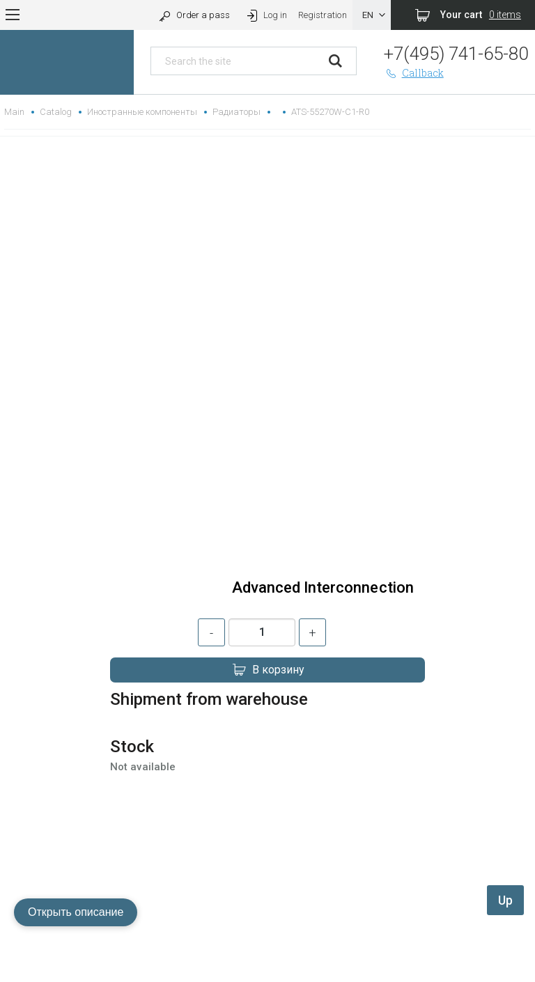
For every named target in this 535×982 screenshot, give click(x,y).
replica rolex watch (267, 930)
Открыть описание (75, 912)
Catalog (56, 112)
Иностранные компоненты (141, 112)
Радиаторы (236, 112)
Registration (322, 15)
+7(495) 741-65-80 (456, 53)
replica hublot (267, 963)
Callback (414, 72)
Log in (266, 15)
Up (505, 900)
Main (14, 112)
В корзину (267, 670)
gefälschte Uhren (267, 946)
